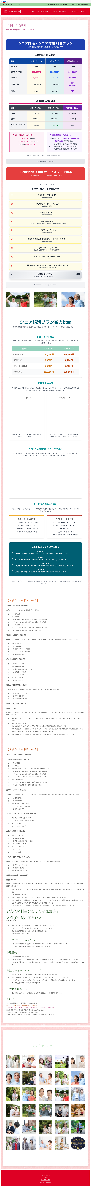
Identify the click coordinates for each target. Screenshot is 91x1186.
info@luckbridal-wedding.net (79, 4)
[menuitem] (33, 11)
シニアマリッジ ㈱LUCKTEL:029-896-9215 (45, 1178)
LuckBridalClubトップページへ (45, 184)
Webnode (48, 1182)
